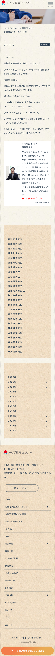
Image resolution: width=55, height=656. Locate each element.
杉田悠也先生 (15, 304)
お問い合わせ (11, 602)
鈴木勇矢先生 (15, 243)
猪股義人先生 (15, 346)
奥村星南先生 (15, 248)
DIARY (16, 28)
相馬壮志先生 (15, 253)
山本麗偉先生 (15, 332)
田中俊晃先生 (15, 337)
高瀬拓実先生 (15, 318)
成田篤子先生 (15, 300)
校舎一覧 (9, 543)
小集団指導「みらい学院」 (16, 514)
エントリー (9, 610)
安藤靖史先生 (15, 257)
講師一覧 (9, 551)
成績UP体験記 (11, 573)
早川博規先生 (15, 351)
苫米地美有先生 (16, 290)
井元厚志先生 (15, 314)
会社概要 (9, 587)
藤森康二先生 (15, 323)
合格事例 (9, 565)
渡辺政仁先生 (15, 262)
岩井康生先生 (15, 342)
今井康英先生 (15, 281)
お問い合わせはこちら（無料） (27, 650)
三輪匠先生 (14, 276)
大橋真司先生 (15, 309)
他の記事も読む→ (42, 202)
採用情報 (9, 595)
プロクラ (8, 617)
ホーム (7, 28)
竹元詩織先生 (15, 295)
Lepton (8, 624)
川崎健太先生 (15, 285)
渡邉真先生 (27, 28)
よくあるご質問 (11, 558)
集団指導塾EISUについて (16, 506)
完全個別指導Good (14, 521)
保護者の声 (10, 580)
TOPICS (8, 528)
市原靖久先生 (15, 267)
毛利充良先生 (15, 239)
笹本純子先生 (15, 328)
